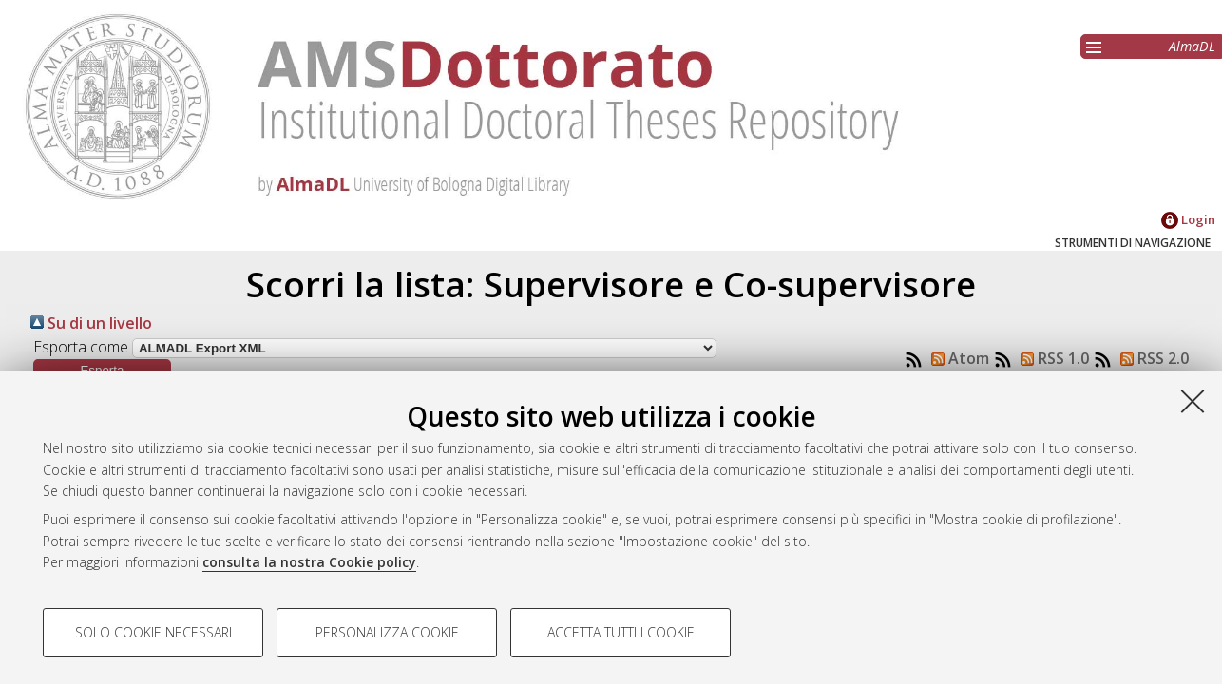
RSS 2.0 (1151, 358)
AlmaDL (1192, 46)
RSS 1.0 (1051, 358)
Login (1188, 219)
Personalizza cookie (387, 632)
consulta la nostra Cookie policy (309, 562)
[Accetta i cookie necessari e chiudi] (1192, 401)
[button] (102, 370)
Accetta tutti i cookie (621, 632)
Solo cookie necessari (153, 632)
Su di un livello (91, 323)
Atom (956, 358)
